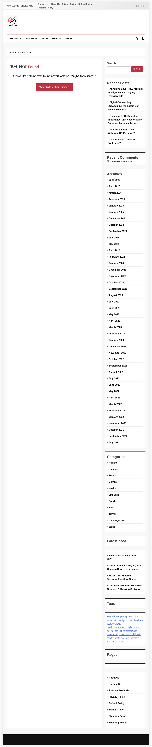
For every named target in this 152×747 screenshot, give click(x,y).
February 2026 (117, 199)
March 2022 (115, 404)
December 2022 (117, 346)
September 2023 (118, 288)
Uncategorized (117, 520)
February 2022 (117, 410)
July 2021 (114, 442)
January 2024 (116, 263)
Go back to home (54, 87)
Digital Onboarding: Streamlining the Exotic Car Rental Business (123, 106)
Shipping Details (118, 716)
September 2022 (118, 365)
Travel (69, 38)
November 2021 (117, 423)
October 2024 (116, 224)
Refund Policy (85, 4)
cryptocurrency (119, 627)
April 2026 (114, 186)
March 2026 (115, 192)
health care (119, 637)
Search (111, 63)
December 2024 (117, 218)
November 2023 (117, 276)
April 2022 (114, 397)
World (56, 38)
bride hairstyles (119, 620)
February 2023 (117, 333)
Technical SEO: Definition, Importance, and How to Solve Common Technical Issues (125, 119)
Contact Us (42, 4)
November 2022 (117, 353)
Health (112, 488)
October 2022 (116, 359)
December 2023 (117, 269)
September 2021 (118, 436)
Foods (112, 475)
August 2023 (116, 295)
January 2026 (116, 205)
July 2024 (114, 237)
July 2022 (114, 378)
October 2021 (116, 429)
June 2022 (114, 384)
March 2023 (115, 327)
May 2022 (114, 391)
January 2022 (116, 417)
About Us (55, 4)
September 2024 (118, 231)
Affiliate (113, 462)
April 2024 (114, 250)
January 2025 (116, 212)
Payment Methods (119, 690)
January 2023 (116, 340)
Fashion (117, 630)
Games (113, 481)
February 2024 (117, 256)
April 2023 (114, 320)
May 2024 (114, 244)
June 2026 (114, 180)
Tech (45, 38)
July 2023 (114, 301)
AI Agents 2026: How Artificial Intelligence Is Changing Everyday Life (125, 92)
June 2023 (114, 308)
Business (31, 38)
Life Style (15, 38)
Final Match (126, 630)
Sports (112, 501)
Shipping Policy (45, 8)
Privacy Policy (69, 4)
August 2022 (116, 372)
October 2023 (116, 282)
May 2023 (114, 314)
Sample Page (116, 709)
